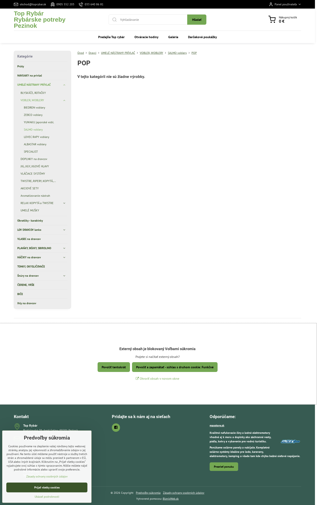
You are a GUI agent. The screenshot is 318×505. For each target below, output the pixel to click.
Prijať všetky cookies (47, 500)
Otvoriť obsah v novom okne (157, 378)
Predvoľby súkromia (148, 493)
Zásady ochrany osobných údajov (183, 493)
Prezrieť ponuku (224, 466)
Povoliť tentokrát (114, 367)
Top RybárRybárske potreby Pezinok (39, 19)
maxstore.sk (217, 425)
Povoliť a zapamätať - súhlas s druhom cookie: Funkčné (174, 367)
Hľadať (196, 20)
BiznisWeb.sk (171, 499)
